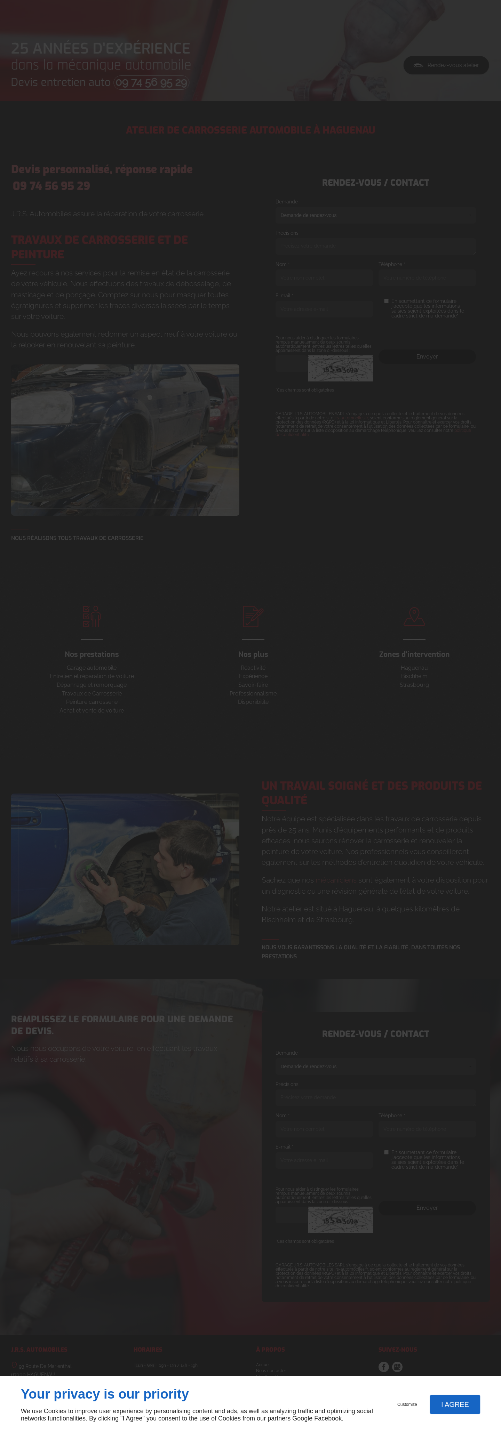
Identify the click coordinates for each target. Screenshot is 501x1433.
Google (302, 1418)
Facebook (328, 1418)
